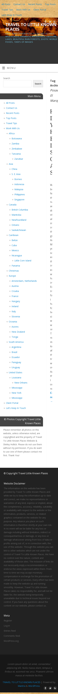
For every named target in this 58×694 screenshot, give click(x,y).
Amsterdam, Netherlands (24, 280)
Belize (15, 240)
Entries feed (10, 630)
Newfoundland (19, 219)
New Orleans (20, 382)
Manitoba (16, 214)
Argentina (16, 347)
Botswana (17, 138)
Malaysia (18, 189)
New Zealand (18, 331)
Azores (15, 326)
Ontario (15, 224)
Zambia (15, 143)
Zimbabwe (17, 148)
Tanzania (16, 153)
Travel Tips (7, 9)
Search (6, 78)
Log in (7, 625)
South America (16, 341)
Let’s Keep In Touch (12, 14)
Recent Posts (35, 4)
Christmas (14, 270)
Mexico (15, 250)
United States (15, 372)
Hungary (16, 301)
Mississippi (17, 387)
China (14, 169)
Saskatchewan (19, 230)
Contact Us (19, 4)
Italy (14, 311)
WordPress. (34, 685)
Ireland (15, 306)
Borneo (18, 179)
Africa (12, 133)
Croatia (15, 291)
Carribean (13, 235)
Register (8, 620)
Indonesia (19, 184)
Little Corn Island (22, 260)
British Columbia (20, 209)
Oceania (13, 321)
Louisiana (16, 377)
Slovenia (16, 316)
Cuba (14, 245)
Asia (11, 163)
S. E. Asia (16, 174)
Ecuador (16, 357)
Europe (12, 275)
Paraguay (16, 362)
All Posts (6, 4)
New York (16, 392)
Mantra (21, 685)
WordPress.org (11, 640)
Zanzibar (18, 158)
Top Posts (50, 4)
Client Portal (39, 9)
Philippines (19, 194)
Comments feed (12, 635)
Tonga (15, 336)
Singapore (19, 199)
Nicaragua (17, 255)
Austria (15, 286)
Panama (16, 265)
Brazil (14, 352)
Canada (12, 204)
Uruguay (16, 367)
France (15, 296)
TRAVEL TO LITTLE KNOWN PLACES (30, 26)
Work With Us (23, 9)
